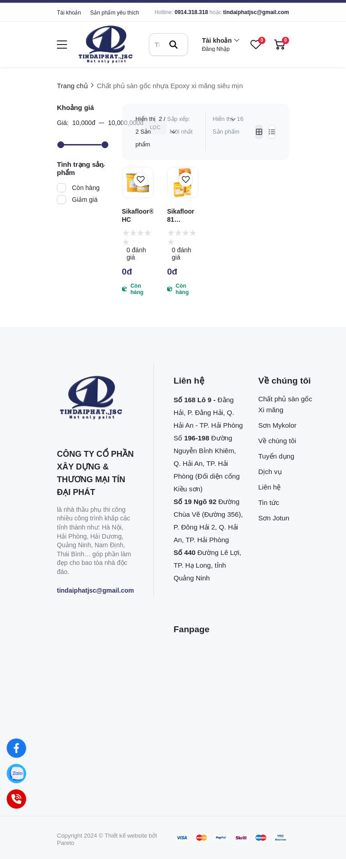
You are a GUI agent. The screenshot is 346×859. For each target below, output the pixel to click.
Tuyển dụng (276, 456)
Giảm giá (84, 199)
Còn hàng (86, 187)
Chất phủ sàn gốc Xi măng (285, 404)
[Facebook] (16, 748)
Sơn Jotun (273, 518)
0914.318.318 (191, 12)
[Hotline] (16, 799)
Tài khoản (69, 13)
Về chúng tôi (277, 440)
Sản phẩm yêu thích (114, 13)
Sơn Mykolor (277, 425)
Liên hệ (269, 487)
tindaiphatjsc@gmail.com (256, 12)
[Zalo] (16, 773)
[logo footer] (95, 398)
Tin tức (268, 502)
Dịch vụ (269, 471)
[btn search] (173, 44)
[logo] (105, 45)
